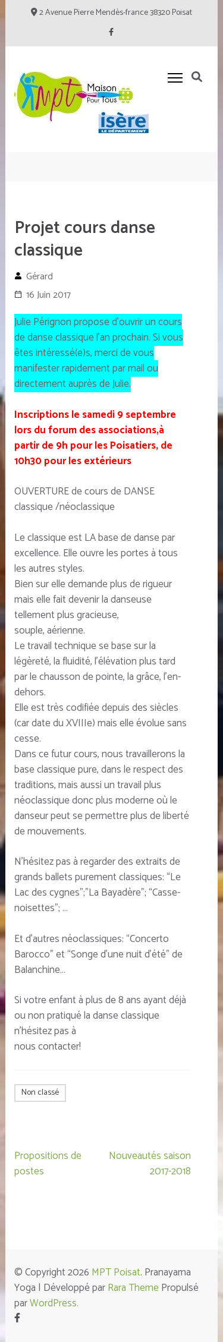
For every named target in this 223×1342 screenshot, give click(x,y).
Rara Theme (133, 1288)
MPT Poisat (116, 1272)
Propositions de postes (47, 1164)
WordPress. (54, 1303)
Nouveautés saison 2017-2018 (150, 1164)
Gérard (39, 277)
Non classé (40, 1093)
